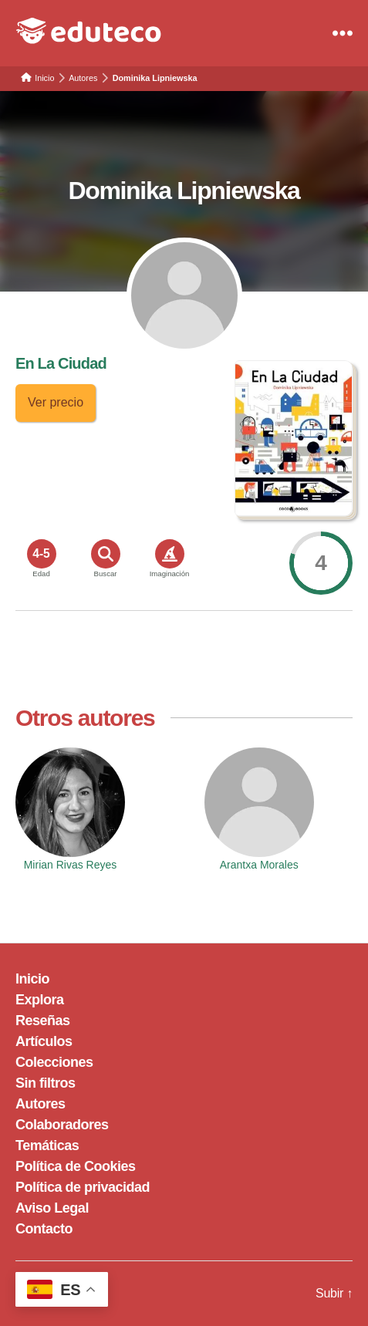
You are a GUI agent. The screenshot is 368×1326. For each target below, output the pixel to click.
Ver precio (55, 402)
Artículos (44, 1041)
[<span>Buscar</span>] (105, 554)
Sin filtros (45, 1083)
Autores (40, 1104)
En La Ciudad (60, 363)
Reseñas (42, 1020)
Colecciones (54, 1062)
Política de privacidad (82, 1187)
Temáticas (47, 1145)
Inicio (32, 979)
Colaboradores (62, 1124)
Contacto (44, 1229)
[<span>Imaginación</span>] (169, 554)
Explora (39, 999)
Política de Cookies (75, 1166)
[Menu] (342, 33)
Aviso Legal (52, 1208)
